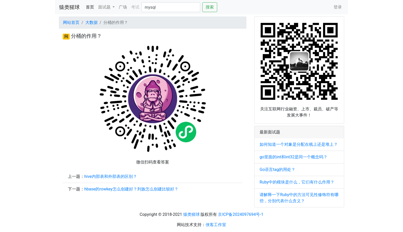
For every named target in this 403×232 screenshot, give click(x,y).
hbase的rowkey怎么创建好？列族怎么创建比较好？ (131, 189)
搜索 (210, 7)
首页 (91, 6)
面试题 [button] (105, 7)
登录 (338, 7)
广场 (123, 7)
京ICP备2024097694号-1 (240, 214)
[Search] (170, 7)
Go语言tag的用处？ (277, 169)
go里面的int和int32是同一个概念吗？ (293, 156)
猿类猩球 (69, 7)
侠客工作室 (216, 224)
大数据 (91, 22)
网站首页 (71, 22)
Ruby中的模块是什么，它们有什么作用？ (297, 182)
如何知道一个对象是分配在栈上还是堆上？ (299, 144)
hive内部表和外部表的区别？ (110, 176)
